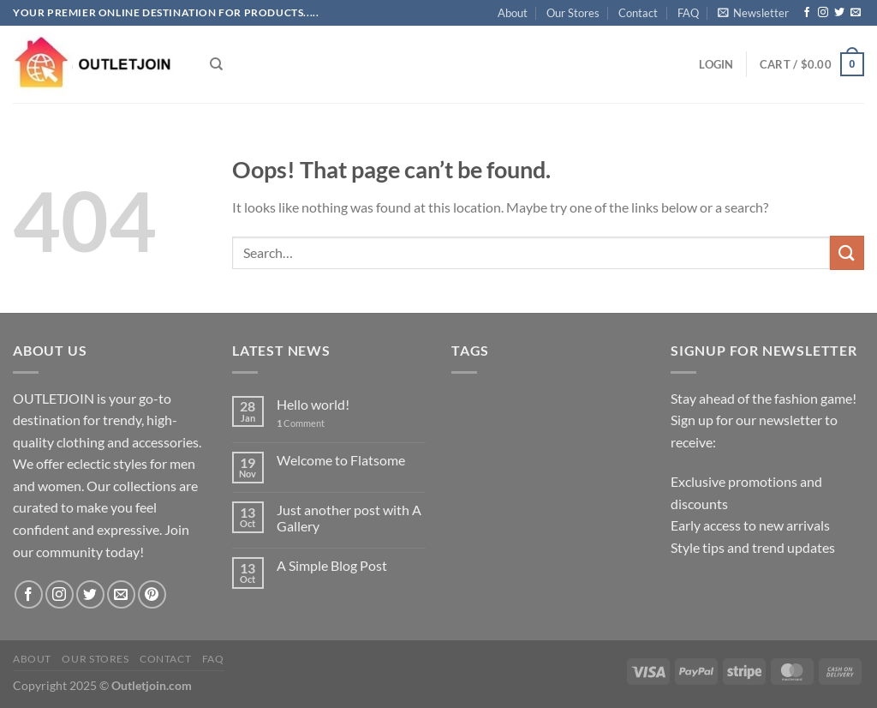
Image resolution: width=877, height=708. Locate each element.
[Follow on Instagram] (823, 13)
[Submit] (847, 252)
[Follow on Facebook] (807, 13)
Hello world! (313, 404)
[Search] (216, 64)
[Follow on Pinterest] (152, 594)
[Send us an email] (855, 13)
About (513, 13)
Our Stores (573, 13)
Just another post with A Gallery (349, 517)
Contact (638, 13)
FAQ (688, 13)
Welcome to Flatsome (341, 460)
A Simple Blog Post (332, 565)
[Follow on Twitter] (839, 13)
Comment (301, 423)
